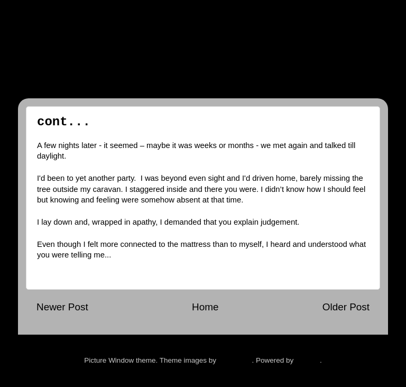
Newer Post (62, 306)
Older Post (346, 306)
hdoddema (235, 360)
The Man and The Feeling (171, 50)
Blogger (308, 360)
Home (205, 306)
